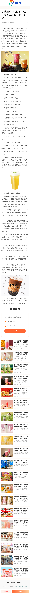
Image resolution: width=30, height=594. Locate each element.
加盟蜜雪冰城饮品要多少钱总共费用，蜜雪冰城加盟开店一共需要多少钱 (21, 521)
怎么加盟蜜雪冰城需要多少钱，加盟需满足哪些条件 (21, 366)
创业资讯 (19, 582)
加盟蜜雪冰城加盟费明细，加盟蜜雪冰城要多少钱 (21, 413)
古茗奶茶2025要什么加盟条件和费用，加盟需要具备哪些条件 (21, 425)
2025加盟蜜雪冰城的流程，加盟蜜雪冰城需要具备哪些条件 (21, 354)
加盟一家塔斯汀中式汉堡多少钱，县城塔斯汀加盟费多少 (21, 509)
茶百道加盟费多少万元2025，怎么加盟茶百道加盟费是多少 (21, 461)
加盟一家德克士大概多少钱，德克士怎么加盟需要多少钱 (21, 485)
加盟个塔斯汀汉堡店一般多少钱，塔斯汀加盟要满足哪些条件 (21, 389)
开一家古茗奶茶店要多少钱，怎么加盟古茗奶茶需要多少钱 (21, 533)
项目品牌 (13, 582)
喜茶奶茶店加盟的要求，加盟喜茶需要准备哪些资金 (21, 401)
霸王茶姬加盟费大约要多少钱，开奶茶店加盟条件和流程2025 (21, 497)
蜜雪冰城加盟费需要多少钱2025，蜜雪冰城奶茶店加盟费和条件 (21, 569)
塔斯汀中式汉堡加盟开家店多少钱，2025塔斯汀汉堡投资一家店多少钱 (21, 473)
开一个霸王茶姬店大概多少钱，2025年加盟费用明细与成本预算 (21, 437)
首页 (8, 582)
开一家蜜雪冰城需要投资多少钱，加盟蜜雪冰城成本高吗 (21, 342)
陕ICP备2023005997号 (21, 586)
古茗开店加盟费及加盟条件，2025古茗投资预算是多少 (21, 377)
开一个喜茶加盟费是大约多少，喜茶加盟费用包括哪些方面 (21, 449)
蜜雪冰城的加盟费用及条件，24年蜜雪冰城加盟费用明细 (21, 545)
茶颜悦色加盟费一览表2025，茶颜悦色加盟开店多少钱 (21, 557)
